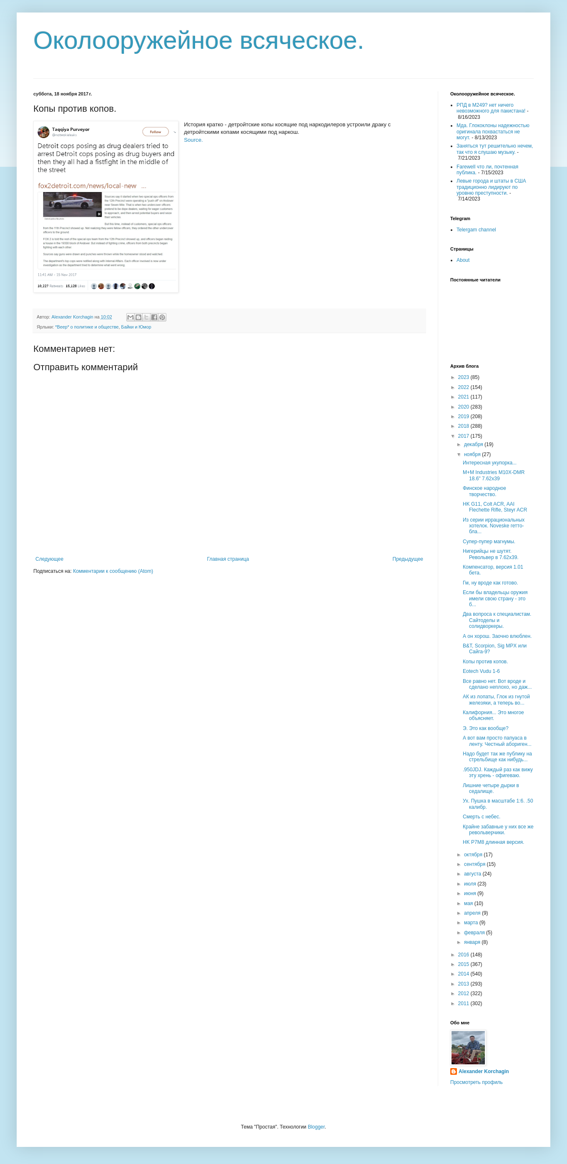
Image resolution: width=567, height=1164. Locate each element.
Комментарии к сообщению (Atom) (113, 571)
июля (470, 884)
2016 (464, 955)
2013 (464, 984)
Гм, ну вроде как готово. (490, 583)
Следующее (49, 559)
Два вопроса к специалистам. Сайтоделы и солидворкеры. (497, 620)
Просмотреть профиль (476, 1082)
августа (473, 874)
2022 (464, 387)
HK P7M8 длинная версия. (493, 842)
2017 (464, 436)
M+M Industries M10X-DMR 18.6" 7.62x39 (493, 475)
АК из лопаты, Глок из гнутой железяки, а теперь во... (496, 699)
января (473, 942)
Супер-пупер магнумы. (489, 541)
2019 (464, 416)
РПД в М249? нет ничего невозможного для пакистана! (491, 108)
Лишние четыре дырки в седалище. (491, 788)
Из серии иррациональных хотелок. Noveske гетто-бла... (493, 526)
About (463, 260)
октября (474, 855)
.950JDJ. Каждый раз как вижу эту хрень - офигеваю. (498, 772)
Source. (193, 140)
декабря (474, 444)
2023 (464, 377)
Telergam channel (476, 230)
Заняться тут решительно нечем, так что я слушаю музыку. (495, 149)
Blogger (316, 1127)
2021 (464, 397)
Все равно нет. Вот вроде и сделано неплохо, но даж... (497, 684)
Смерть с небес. (481, 817)
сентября (475, 864)
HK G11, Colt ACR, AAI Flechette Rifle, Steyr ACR (495, 507)
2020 (464, 407)
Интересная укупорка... (490, 463)
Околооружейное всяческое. (198, 40)
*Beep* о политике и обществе (86, 326)
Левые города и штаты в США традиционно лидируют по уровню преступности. (491, 187)
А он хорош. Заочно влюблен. (497, 636)
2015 (464, 964)
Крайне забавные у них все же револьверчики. (498, 829)
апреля (473, 913)
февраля (475, 933)
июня (470, 893)
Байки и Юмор (136, 326)
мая (469, 903)
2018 (464, 426)
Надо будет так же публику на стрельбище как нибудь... (497, 757)
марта (471, 923)
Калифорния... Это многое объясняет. (493, 715)
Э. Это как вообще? (486, 728)
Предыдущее (408, 559)
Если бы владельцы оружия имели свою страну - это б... (495, 598)
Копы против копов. (485, 662)
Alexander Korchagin (484, 1071)
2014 (464, 974)
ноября (473, 454)
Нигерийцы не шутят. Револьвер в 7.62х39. (491, 554)
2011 (464, 1003)
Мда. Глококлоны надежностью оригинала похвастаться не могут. (493, 131)
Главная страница (228, 559)
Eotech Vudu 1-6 (481, 671)
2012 (464, 993)
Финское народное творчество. (484, 491)
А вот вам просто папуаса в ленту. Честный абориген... (497, 741)
